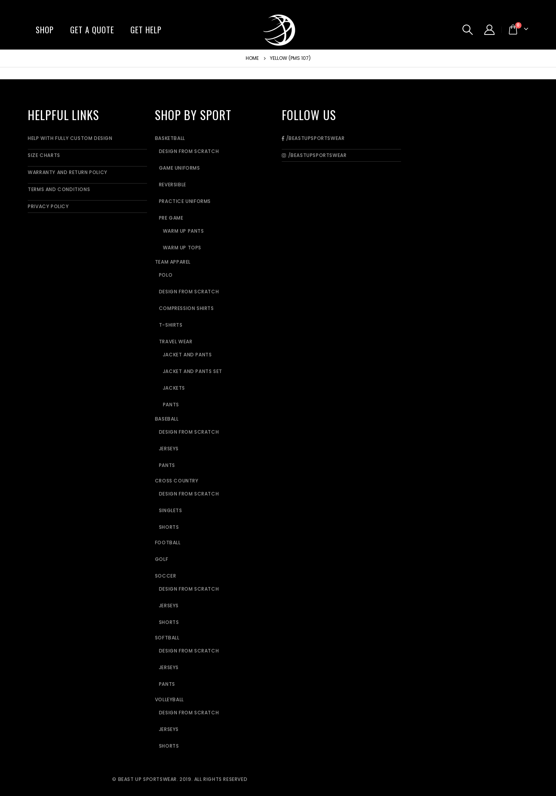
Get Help (146, 30)
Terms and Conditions (59, 189)
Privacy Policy (48, 206)
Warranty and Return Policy (67, 172)
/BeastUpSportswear (313, 138)
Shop (45, 30)
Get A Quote (92, 30)
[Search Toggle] (467, 30)
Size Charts (44, 155)
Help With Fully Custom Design (70, 138)
